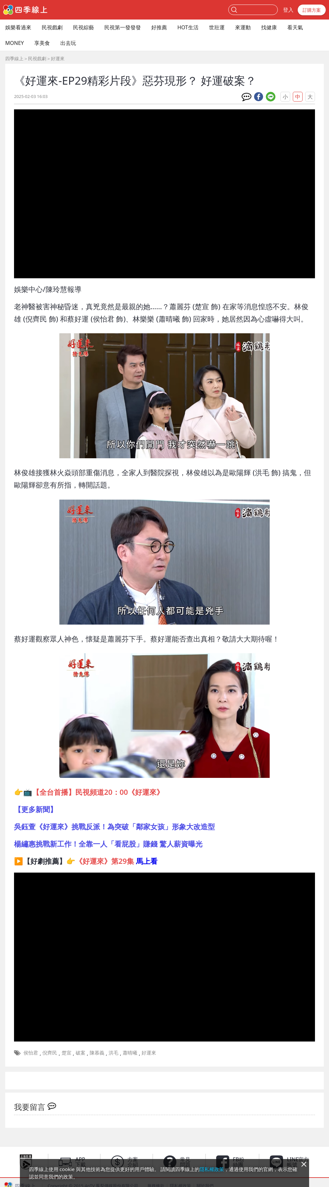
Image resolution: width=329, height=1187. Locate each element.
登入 (288, 9)
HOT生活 (188, 27)
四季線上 (14, 58)
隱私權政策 (212, 1169)
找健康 (269, 27)
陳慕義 (97, 1052)
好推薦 (159, 27)
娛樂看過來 (18, 27)
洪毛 (113, 1052)
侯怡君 (30, 1052)
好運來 (58, 58)
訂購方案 (312, 10)
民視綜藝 (83, 27)
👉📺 (89, 792)
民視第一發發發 (122, 27)
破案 (80, 1052)
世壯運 (217, 27)
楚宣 (66, 1052)
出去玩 (68, 43)
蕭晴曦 (130, 1052)
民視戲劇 (52, 27)
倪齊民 (49, 1052)
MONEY (14, 43)
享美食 (42, 43)
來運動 (243, 27)
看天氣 (295, 27)
